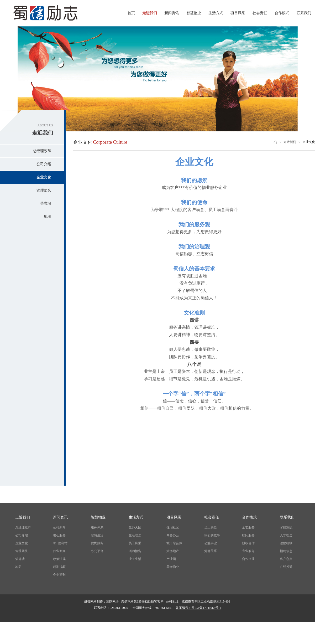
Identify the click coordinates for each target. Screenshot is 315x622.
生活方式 (215, 13)
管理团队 (43, 190)
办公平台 (97, 551)
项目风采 (237, 13)
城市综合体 (174, 543)
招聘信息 (286, 551)
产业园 (171, 559)
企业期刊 (59, 575)
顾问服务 (248, 535)
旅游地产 (172, 551)
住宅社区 (172, 527)
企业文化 (43, 177)
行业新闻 (59, 551)
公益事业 (210, 543)
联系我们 (304, 13)
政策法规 (59, 559)
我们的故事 (212, 535)
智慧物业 (193, 13)
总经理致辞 (42, 151)
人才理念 (286, 535)
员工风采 (135, 543)
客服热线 (286, 527)
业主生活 (135, 559)
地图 (47, 217)
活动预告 (135, 551)
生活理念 (135, 535)
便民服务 (97, 543)
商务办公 (172, 535)
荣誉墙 (45, 203)
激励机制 (286, 543)
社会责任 (260, 13)
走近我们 (290, 142)
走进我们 (149, 13)
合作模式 (282, 13)
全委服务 (248, 527)
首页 (131, 13)
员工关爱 (210, 527)
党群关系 (210, 551)
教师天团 (135, 527)
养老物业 (172, 567)
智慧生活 (97, 535)
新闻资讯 (171, 13)
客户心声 (286, 559)
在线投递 (286, 567)
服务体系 (97, 527)
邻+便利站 (60, 543)
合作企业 (248, 559)
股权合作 (248, 543)
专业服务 (248, 551)
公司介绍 (43, 164)
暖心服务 (59, 535)
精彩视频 (59, 567)
